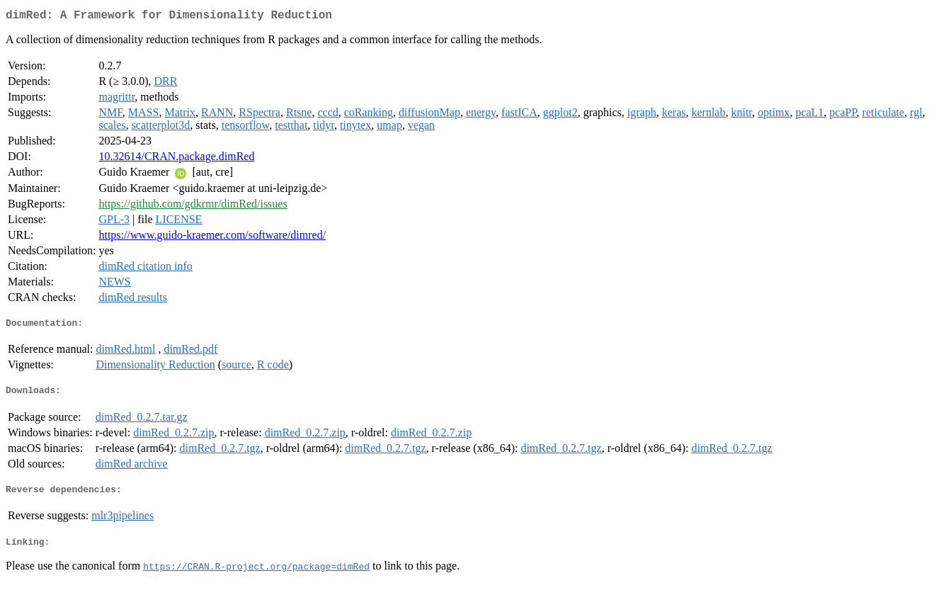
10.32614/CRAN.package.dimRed (176, 159)
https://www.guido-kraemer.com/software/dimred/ (212, 238)
